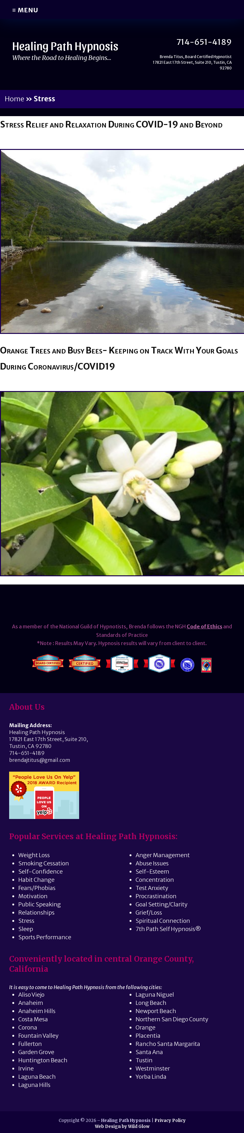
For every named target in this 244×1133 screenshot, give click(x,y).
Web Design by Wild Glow (122, 1127)
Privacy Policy (170, 1121)
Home (14, 98)
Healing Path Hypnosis (67, 45)
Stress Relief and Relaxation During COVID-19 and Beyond (114, 124)
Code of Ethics (204, 626)
